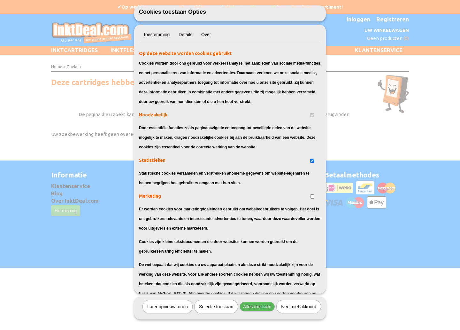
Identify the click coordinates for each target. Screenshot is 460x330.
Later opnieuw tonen (167, 322)
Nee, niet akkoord (298, 322)
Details (185, 50)
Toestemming (156, 50)
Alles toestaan (257, 322)
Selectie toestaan (216, 322)
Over (206, 50)
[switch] (312, 131)
